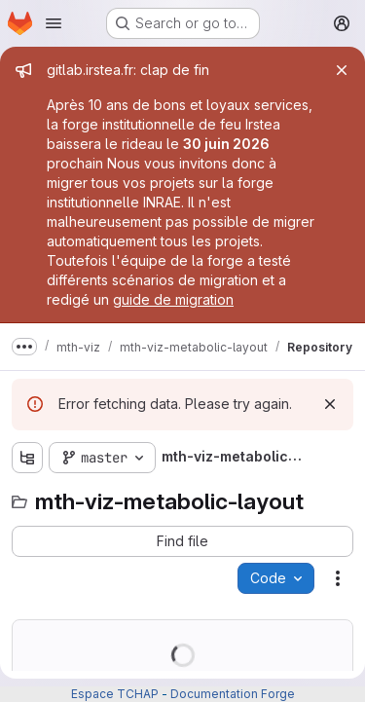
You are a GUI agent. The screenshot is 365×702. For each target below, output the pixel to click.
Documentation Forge (232, 693)
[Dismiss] (330, 404)
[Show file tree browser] (27, 457)
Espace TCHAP (115, 693)
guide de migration (173, 299)
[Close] (341, 70)
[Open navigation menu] (53, 23)
